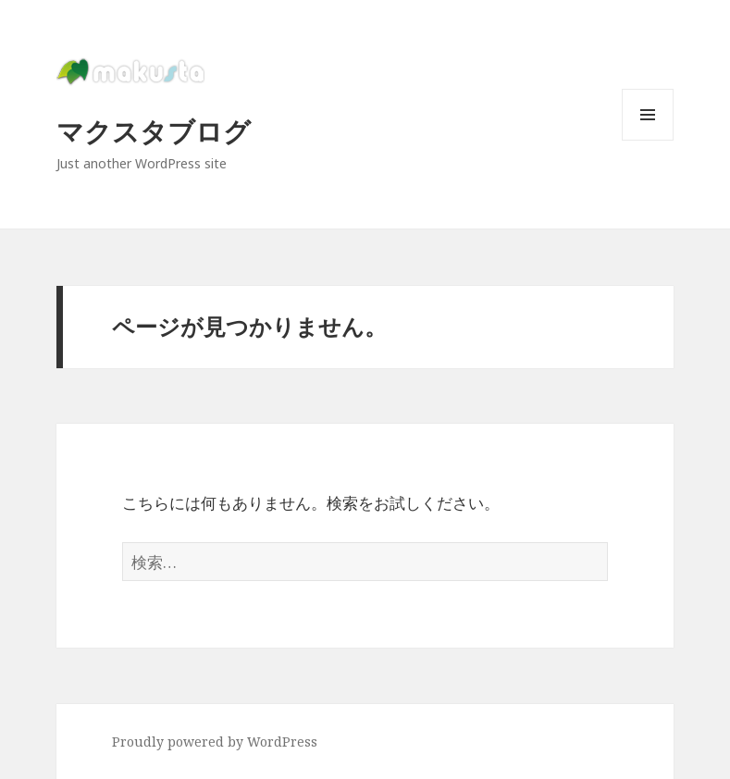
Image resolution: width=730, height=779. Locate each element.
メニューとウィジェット (647, 140)
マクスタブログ (153, 131)
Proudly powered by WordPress (214, 741)
